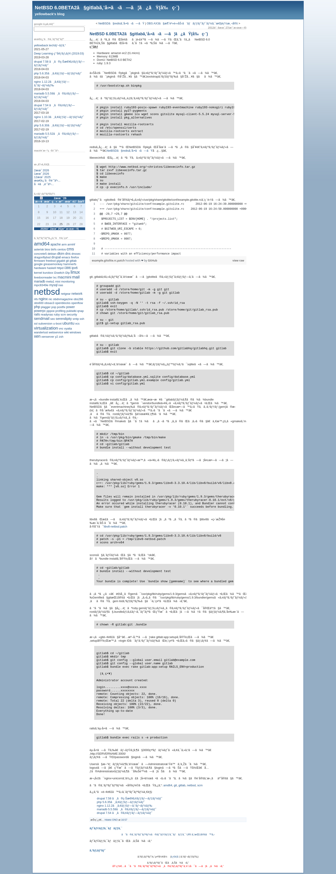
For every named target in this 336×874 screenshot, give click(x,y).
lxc (55, 277)
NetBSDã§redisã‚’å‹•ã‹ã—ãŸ (121, 23)
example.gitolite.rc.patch (109, 260)
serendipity (64, 318)
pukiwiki (71, 311)
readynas (47, 314)
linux (75, 272)
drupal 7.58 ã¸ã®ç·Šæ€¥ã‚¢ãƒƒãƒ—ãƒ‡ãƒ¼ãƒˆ (129, 798)
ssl (35, 323)
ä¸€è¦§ (174, 856)
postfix (61, 307)
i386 (67, 268)
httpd (60, 268)
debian (52, 253)
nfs (36, 299)
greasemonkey (53, 264)
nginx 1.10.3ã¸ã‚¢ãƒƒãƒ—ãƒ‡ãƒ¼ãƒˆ (59, 117)
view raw (238, 260)
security (72, 314)
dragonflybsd (42, 257)
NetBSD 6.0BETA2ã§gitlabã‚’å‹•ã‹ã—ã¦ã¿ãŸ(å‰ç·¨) (107, 7)
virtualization (46, 328)
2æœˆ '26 (60, 198)
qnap (80, 311)
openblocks (62, 303)
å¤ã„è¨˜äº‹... (44, 184)
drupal (56, 257)
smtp (76, 318)
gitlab (73, 260)
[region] (168, 229)
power (70, 307)
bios (47, 249)
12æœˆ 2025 (42, 177)
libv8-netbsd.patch (115, 526)
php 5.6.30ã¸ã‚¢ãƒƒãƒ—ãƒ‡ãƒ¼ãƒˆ (58, 125)
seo (52, 318)
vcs (77, 323)
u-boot (57, 323)
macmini (64, 277)
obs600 (38, 303)
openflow (77, 303)
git (67, 260)
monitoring (68, 281)
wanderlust (41, 332)
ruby (57, 314)
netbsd (47, 292)
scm (63, 314)
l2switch (59, 272)
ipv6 (75, 268)
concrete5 (40, 253)
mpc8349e (41, 285)
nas (60, 285)
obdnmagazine (63, 299)
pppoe (51, 311)
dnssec (76, 253)
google (38, 264)
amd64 (42, 244)
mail (76, 277)
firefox (75, 257)
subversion (45, 323)
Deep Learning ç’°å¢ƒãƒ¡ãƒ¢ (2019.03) (59, 53)
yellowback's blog (50, 14)
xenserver (47, 336)
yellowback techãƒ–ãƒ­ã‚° (50, 45)
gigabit (60, 260)
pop (53, 307)
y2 (56, 336)
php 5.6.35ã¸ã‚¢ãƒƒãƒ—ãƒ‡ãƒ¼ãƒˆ (58, 73)
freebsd (51, 260)
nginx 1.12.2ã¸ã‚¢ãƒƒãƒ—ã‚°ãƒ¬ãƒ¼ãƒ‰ (51, 83)
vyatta (68, 328)
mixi (57, 281)
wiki (66, 332)
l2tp (67, 272)
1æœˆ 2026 (41, 173)
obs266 (78, 299)
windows (75, 332)
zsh (61, 336)
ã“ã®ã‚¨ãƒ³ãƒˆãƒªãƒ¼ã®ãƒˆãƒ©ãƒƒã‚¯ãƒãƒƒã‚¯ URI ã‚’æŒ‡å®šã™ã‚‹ (168, 834)
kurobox (48, 272)
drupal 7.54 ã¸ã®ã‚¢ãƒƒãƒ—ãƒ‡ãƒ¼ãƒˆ (124, 813)
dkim (60, 253)
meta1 (50, 281)
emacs (66, 257)
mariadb (39, 281)
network (76, 293)
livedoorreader (43, 277)
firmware (39, 260)
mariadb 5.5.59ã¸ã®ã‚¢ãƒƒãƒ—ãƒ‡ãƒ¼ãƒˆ (126, 809)
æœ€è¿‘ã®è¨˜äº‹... (47, 180)
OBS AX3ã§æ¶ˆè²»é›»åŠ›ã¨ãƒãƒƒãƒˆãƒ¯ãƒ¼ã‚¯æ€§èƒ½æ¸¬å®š (192, 23)
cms (70, 249)
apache (56, 244)
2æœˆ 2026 (41, 170)
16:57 (124, 819)
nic (50, 299)
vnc (61, 328)
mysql (53, 285)
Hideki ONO (111, 819)
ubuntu (68, 323)
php (37, 307)
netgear (65, 293)
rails (37, 314)
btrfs (53, 249)
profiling (60, 311)
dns (68, 253)
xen (37, 336)
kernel (38, 272)
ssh (82, 318)
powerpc (40, 311)
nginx (43, 299)
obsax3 (49, 303)
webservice (56, 332)
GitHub (152, 260)
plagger (46, 307)
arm (64, 244)
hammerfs (69, 264)
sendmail (41, 318)
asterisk (39, 249)
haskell (51, 268)
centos (61, 249)
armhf (71, 244)
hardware (40, 268)
